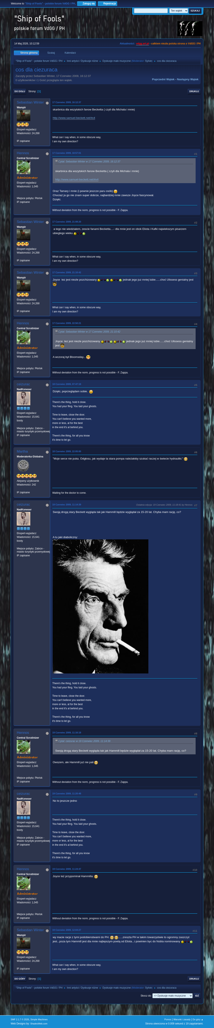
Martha (22, 451)
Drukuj (194, 91)
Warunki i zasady (182, 1019)
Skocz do (146, 995)
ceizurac (23, 384)
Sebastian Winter (30, 102)
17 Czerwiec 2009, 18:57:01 (66, 153)
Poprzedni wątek (163, 79)
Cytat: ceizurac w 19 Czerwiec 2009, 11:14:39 (84, 741)
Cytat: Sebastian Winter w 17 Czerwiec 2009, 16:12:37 (89, 161)
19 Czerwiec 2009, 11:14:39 (66, 504)
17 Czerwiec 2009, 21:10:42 (66, 272)
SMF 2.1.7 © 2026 (20, 1019)
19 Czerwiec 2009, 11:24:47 (66, 869)
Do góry (19, 979)
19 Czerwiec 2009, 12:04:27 (66, 930)
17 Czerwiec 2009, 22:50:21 (66, 323)
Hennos (23, 153)
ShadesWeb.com (38, 1023)
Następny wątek (188, 79)
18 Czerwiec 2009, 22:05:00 (66, 451)
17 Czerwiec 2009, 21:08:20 (66, 221)
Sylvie (148, 61)
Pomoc (168, 1019)
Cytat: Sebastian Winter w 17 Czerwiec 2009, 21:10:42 (89, 331)
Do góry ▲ (197, 1019)
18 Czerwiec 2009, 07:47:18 (66, 384)
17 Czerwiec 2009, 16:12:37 (66, 102)
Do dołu (19, 91)
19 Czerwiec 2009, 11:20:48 (66, 793)
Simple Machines (39, 1019)
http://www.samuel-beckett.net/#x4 (74, 117)
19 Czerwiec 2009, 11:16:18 (66, 732)
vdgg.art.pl (142, 43)
